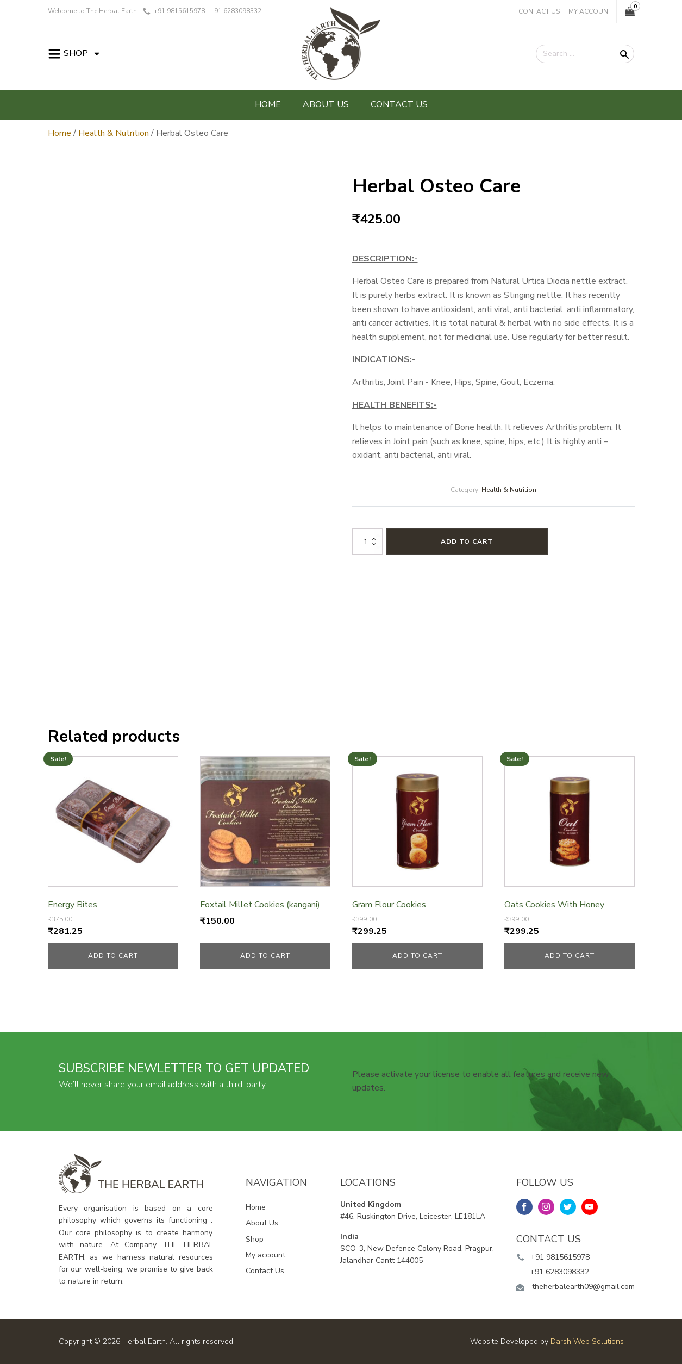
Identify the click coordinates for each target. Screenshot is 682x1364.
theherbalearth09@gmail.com (583, 1286)
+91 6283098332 (559, 1272)
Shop (255, 1239)
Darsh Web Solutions (587, 1341)
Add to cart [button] (113, 955)
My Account (590, 11)
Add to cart (467, 541)
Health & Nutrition (113, 133)
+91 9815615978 (560, 1257)
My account (265, 1255)
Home (268, 104)
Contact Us (539, 11)
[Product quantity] (367, 541)
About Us (326, 104)
